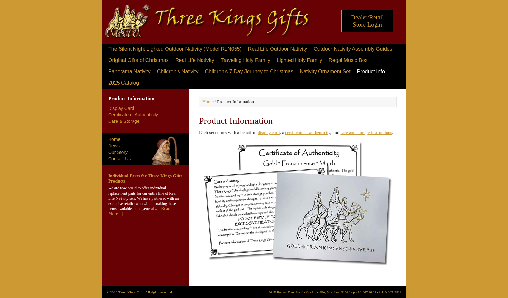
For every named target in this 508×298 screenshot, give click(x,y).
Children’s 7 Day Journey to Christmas (249, 71)
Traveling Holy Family (245, 60)
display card (269, 132)
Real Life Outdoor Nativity (277, 49)
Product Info (371, 71)
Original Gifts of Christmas (138, 60)
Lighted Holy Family (299, 60)
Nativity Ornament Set (325, 71)
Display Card (121, 108)
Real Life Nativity (194, 60)
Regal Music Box (348, 60)
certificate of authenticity (307, 132)
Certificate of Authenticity (133, 114)
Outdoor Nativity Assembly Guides (353, 49)
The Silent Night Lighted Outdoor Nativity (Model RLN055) (175, 49)
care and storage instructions (366, 132)
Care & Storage (124, 121)
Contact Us (119, 158)
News (114, 145)
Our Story (118, 152)
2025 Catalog (123, 83)
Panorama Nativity (129, 71)
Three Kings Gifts (207, 23)
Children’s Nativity (178, 71)
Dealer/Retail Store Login (367, 21)
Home (114, 139)
